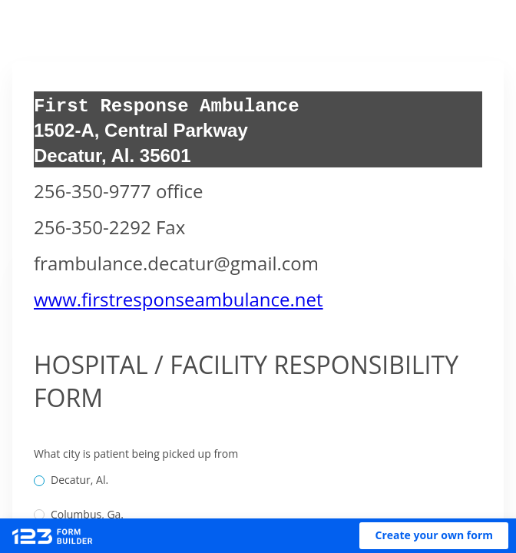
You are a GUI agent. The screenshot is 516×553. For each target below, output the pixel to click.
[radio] (39, 480)
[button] (433, 535)
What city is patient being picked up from (136, 453)
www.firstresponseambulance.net (178, 299)
